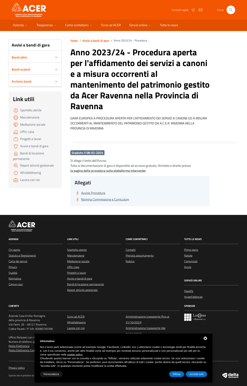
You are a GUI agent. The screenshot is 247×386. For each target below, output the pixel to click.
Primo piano (191, 250)
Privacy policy (17, 368)
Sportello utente (77, 250)
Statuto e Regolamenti (22, 255)
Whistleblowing (76, 322)
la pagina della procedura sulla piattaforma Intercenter (108, 170)
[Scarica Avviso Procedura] (90, 193)
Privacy (13, 267)
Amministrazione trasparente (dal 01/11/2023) (146, 331)
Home (74, 40)
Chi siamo (14, 250)
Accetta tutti (196, 374)
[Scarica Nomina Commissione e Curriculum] (102, 199)
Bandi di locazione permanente (85, 284)
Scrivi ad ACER (76, 316)
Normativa (15, 278)
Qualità (13, 273)
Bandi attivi (19, 57)
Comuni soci (16, 284)
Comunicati (190, 261)
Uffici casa (73, 267)
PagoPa (188, 291)
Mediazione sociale (78, 261)
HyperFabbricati (193, 297)
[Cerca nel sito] (231, 10)
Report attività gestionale (82, 290)
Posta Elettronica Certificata (25, 350)
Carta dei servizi (18, 261)
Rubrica (130, 261)
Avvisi (187, 267)
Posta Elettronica (19, 346)
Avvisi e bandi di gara (95, 40)
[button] (20, 25)
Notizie (188, 255)
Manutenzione (75, 255)
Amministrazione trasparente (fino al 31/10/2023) (147, 319)
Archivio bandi (21, 81)
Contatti (131, 250)
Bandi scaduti (21, 69)
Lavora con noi (76, 328)
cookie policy (75, 354)
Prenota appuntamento (140, 255)
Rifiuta (177, 374)
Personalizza (51, 374)
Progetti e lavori (76, 273)
